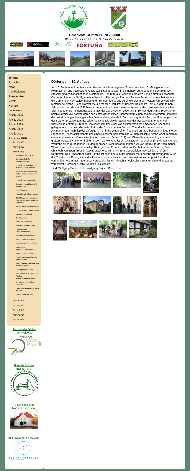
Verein (12, 101)
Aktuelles (14, 82)
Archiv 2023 (16, 124)
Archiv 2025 (16, 114)
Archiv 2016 (18, 305)
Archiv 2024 (16, 119)
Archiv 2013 (18, 319)
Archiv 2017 (18, 300)
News (12, 86)
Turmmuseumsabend (24, 214)
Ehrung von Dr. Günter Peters (27, 210)
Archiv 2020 (18, 142)
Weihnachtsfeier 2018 (24, 155)
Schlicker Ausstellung (24, 222)
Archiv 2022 (16, 128)
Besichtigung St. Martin (25, 253)
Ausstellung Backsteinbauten (27, 194)
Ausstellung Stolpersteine (26, 180)
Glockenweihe (21, 218)
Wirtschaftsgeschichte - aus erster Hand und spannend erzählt (26, 173)
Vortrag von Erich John (24, 295)
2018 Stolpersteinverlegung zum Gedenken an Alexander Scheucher (27, 200)
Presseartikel (16, 96)
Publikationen (17, 91)
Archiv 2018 (18, 151)
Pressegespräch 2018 (24, 270)
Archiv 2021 (16, 133)
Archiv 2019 (18, 147)
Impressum (15, 110)
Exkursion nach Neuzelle (25, 226)
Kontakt (13, 105)
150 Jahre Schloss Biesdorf (26, 239)
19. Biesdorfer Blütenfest (25, 236)
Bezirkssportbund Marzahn (24, 437)
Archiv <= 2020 (18, 138)
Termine (13, 77)
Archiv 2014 (18, 315)
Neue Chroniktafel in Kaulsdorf (28, 206)
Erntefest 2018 (21, 190)
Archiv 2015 (18, 310)
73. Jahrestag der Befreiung (26, 243)
